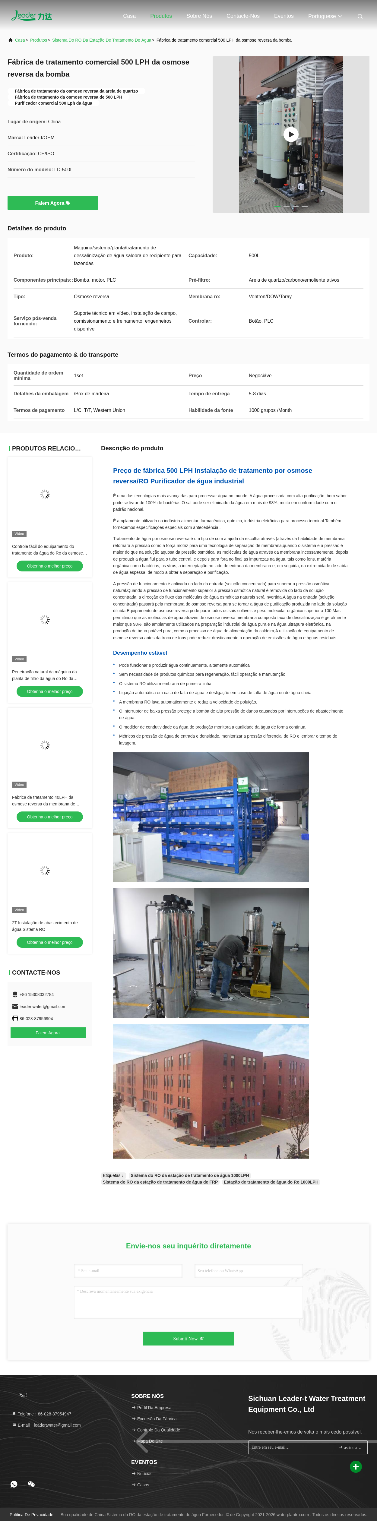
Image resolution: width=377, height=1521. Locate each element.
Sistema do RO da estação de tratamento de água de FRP (160, 1182)
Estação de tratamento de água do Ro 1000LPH (271, 1182)
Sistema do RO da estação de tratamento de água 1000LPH (190, 1175)
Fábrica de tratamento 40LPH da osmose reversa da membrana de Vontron (43, 804)
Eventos (284, 16)
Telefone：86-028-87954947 (41, 1414)
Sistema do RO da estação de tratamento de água (101, 40)
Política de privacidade (31, 1514)
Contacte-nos (243, 16)
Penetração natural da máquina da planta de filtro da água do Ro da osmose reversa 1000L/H (44, 678)
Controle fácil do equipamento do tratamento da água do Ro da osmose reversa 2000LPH (47, 553)
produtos (38, 40)
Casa (129, 16)
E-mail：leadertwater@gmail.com (46, 1425)
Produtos (161, 16)
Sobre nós (199, 16)
